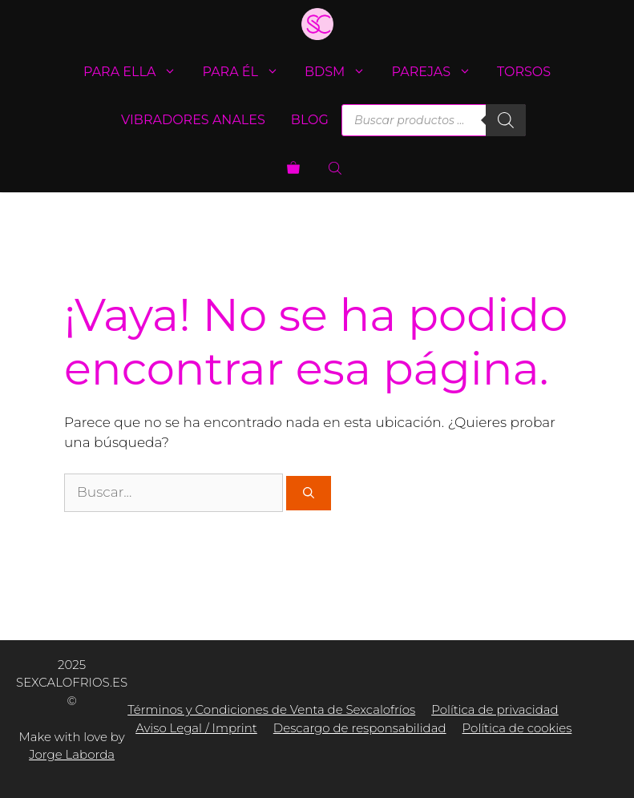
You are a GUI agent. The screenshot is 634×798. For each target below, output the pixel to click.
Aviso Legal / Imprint (196, 728)
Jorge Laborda (72, 754)
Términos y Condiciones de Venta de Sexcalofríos (271, 709)
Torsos (524, 71)
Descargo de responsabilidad (359, 728)
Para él (247, 72)
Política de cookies (517, 728)
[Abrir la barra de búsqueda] (337, 168)
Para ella (136, 72)
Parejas (437, 72)
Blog (310, 119)
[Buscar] (506, 120)
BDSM (341, 72)
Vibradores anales (193, 119)
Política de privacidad (495, 709)
